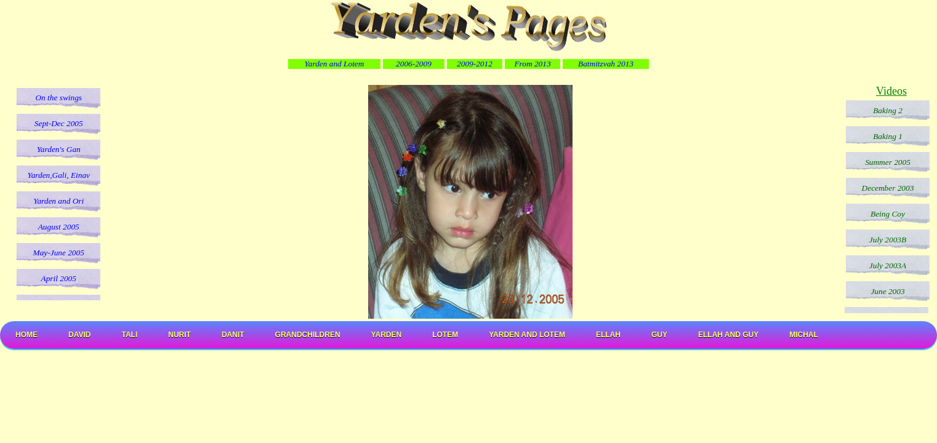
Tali (129, 334)
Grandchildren (307, 334)
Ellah (608, 334)
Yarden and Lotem (527, 334)
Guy (659, 334)
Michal (803, 334)
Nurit (179, 334)
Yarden (386, 334)
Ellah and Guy (728, 334)
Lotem (445, 334)
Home (26, 334)
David (79, 334)
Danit (233, 334)
